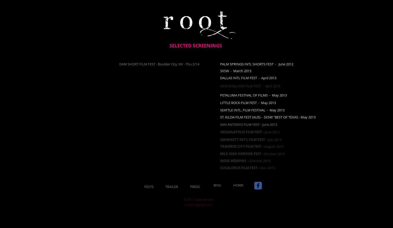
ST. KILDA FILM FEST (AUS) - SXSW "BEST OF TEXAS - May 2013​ (268, 117)
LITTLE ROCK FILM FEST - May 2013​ (248, 102)
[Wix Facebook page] (258, 186)
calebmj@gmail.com (198, 205)
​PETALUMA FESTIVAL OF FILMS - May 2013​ (253, 95)
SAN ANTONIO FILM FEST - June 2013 (248, 124)
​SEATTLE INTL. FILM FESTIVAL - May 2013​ (252, 110)
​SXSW (224, 71)
